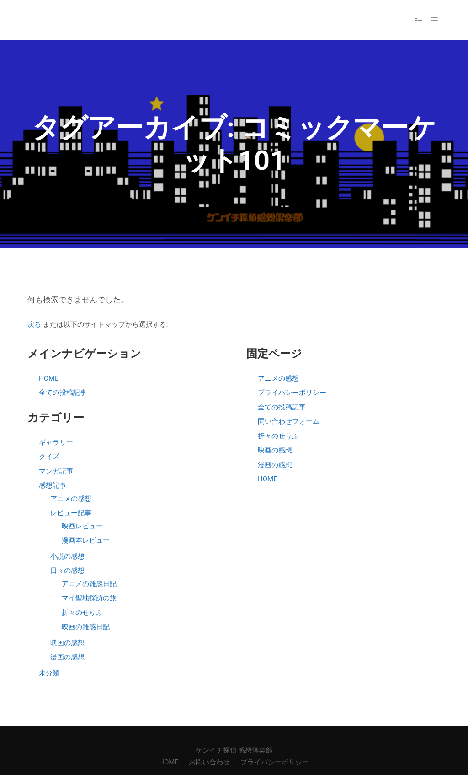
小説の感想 (67, 556)
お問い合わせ (209, 762)
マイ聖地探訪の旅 (89, 598)
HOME (48, 378)
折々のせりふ (82, 612)
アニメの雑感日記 (89, 584)
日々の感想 (67, 570)
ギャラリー (56, 442)
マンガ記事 (56, 471)
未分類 (49, 673)
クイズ (49, 456)
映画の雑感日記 (86, 627)
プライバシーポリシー (292, 392)
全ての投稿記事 (63, 392)
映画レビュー (82, 526)
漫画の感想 (67, 657)
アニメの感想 (70, 499)
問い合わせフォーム (288, 421)
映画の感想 (67, 643)
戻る (34, 324)
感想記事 (52, 485)
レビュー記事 (70, 513)
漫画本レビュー (86, 540)
